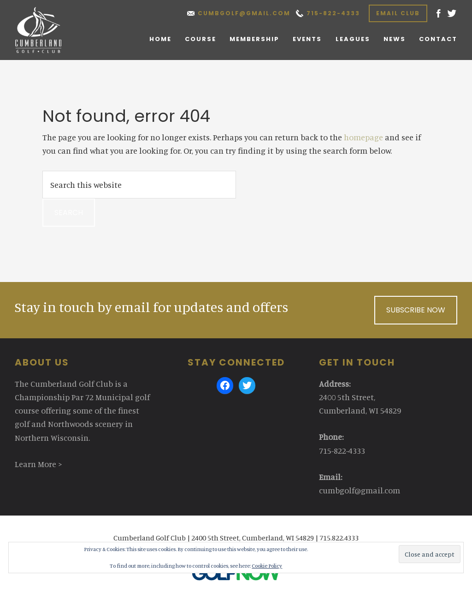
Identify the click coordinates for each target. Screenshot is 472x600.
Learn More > (38, 464)
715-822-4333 (333, 13)
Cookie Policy (267, 565)
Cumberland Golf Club (48, 30)
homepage (363, 137)
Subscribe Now (415, 310)
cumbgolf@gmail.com (244, 13)
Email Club (398, 13)
